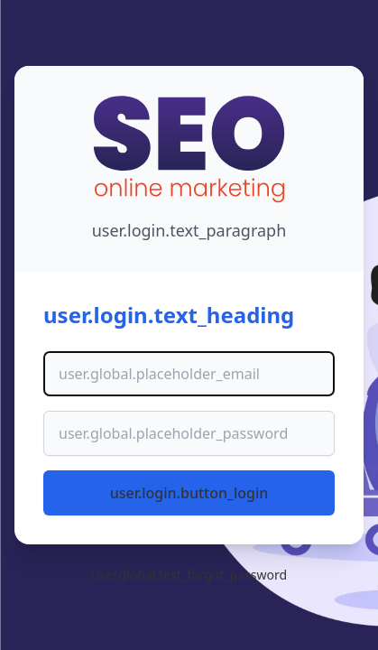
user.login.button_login (189, 493)
